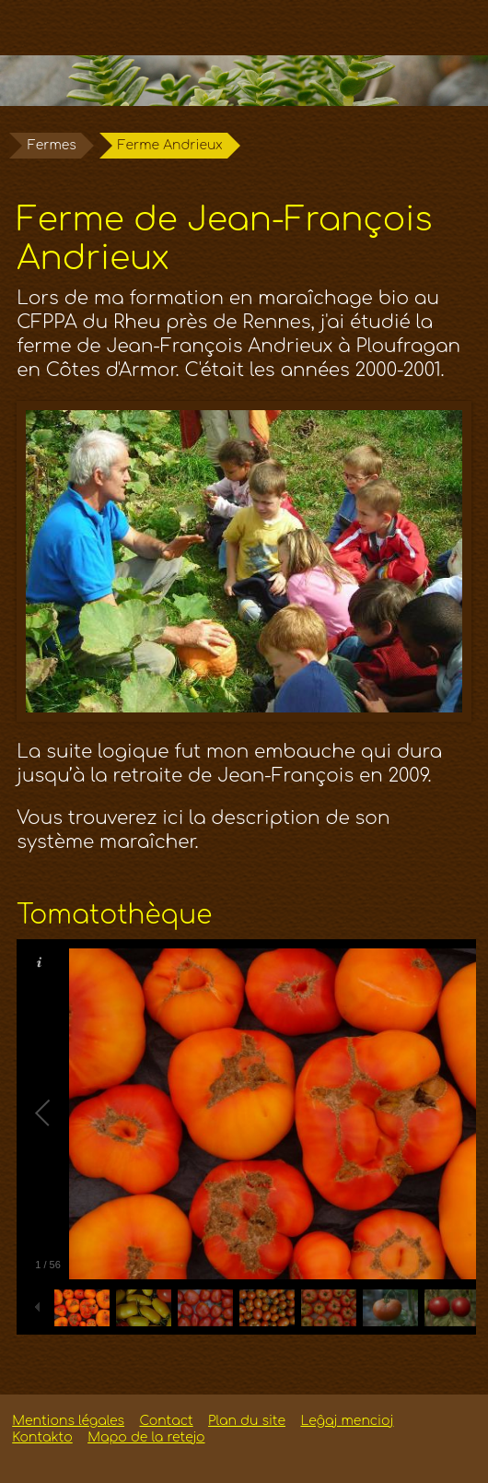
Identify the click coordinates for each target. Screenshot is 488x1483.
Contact (165, 1421)
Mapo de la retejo (145, 1437)
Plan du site (246, 1421)
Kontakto (42, 1437)
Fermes (52, 145)
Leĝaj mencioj (346, 1421)
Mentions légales (68, 1421)
